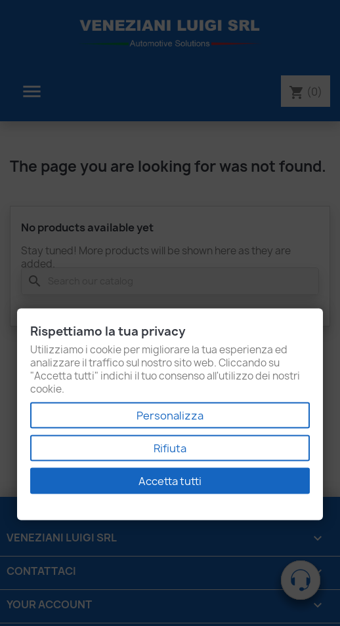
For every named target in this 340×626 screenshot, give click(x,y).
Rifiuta (170, 448)
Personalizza (170, 415)
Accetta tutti (170, 481)
